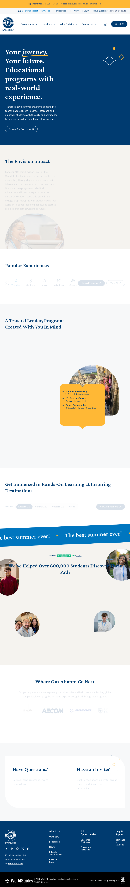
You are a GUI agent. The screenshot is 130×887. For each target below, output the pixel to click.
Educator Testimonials (55, 853)
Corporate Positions (86, 848)
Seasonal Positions (85, 841)
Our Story (54, 837)
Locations (48, 24)
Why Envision (68, 24)
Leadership (54, 842)
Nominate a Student (120, 842)
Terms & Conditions (97, 880)
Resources (89, 24)
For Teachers (60, 11)
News (52, 847)
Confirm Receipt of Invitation (36, 11)
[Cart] (107, 24)
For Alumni (74, 11)
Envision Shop (53, 860)
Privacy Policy (115, 880)
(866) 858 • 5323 (117, 11)
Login (86, 11)
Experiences (29, 24)
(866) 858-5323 (15, 863)
